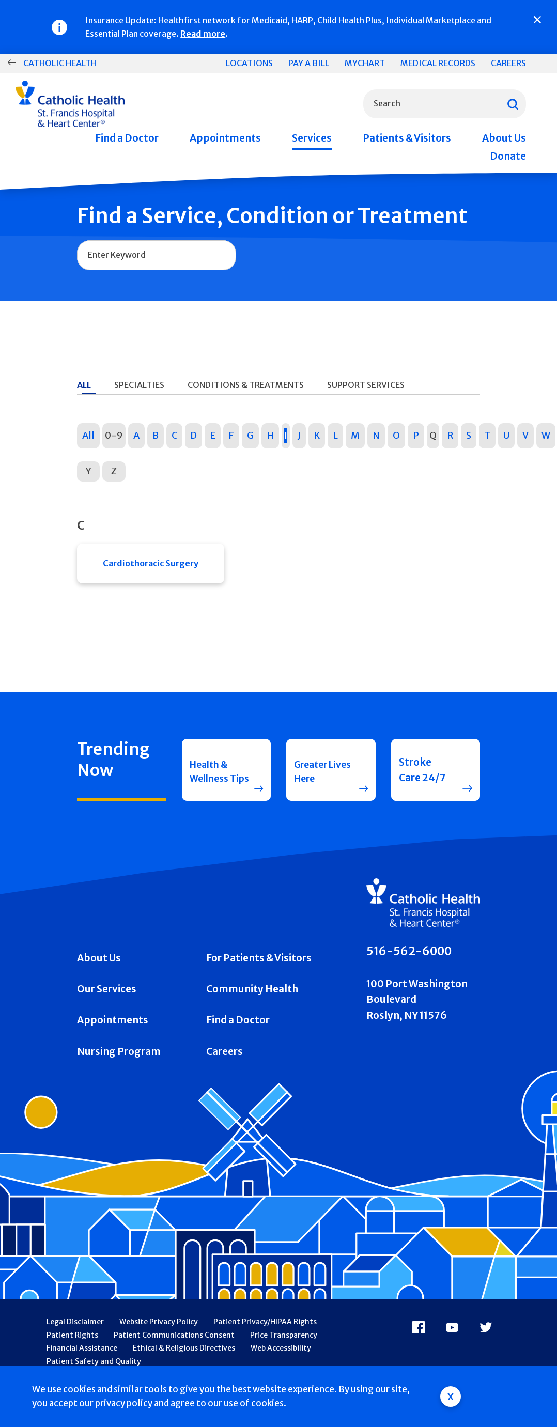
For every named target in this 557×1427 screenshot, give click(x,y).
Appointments (225, 138)
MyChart (365, 63)
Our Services (106, 1009)
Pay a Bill (308, 63)
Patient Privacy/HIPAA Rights (265, 1341)
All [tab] (84, 385)
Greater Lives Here (319, 782)
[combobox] (444, 103)
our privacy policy (115, 1403)
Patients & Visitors (407, 138)
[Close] (537, 19)
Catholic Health (60, 63)
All (88, 435)
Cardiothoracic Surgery (150, 565)
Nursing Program (119, 1071)
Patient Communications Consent (174, 1355)
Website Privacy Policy (158, 1341)
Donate (508, 156)
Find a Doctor (127, 138)
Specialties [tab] (139, 385)
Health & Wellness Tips (211, 782)
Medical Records (437, 63)
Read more (202, 33)
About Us (504, 138)
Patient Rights (72, 1355)
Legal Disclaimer (75, 1341)
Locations (249, 63)
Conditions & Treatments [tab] (246, 385)
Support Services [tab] (366, 385)
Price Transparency (283, 1355)
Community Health (252, 1009)
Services (312, 138)
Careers (508, 63)
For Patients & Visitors (259, 978)
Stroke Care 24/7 (422, 782)
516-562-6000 (409, 971)
